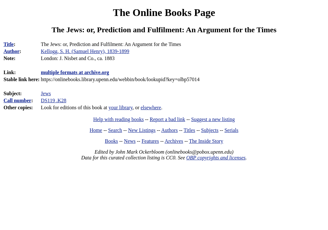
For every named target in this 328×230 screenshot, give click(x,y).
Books (111, 141)
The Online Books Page (164, 12)
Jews (46, 93)
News (129, 141)
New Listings (142, 130)
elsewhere (151, 107)
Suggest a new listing (213, 119)
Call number (17, 100)
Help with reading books (118, 119)
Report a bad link (167, 119)
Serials (232, 130)
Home (96, 130)
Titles (189, 130)
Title (9, 44)
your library (121, 107)
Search (115, 130)
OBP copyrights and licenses (215, 157)
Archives (174, 141)
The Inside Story (206, 141)
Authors (169, 130)
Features (150, 141)
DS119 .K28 (53, 100)
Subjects (209, 130)
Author (12, 51)
